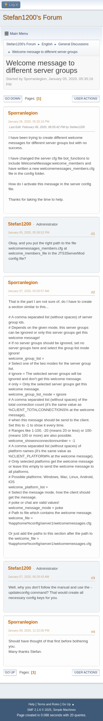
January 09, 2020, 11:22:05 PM (28, 630)
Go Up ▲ (68, 704)
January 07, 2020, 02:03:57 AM (28, 291)
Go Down (12, 98)
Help (32, 704)
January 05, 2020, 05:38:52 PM (28, 232)
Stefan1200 (19, 224)
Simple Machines (64, 709)
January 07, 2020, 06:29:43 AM (28, 576)
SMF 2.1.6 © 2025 (39, 709)
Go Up (10, 672)
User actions (85, 98)
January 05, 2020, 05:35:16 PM (28, 121)
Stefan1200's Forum (32, 17)
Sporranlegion (23, 113)
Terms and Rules (48, 704)
